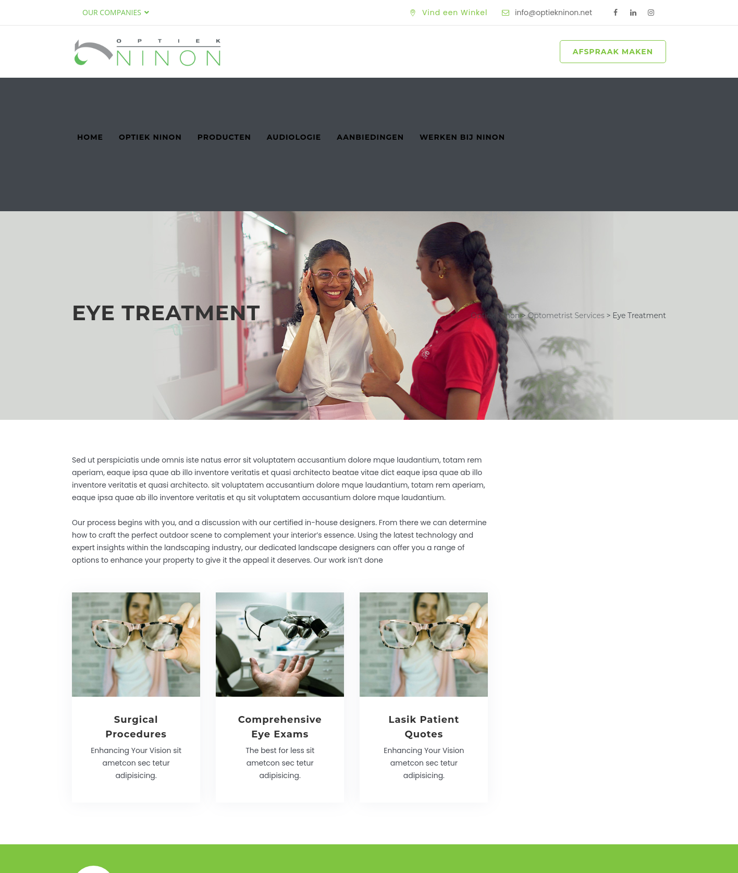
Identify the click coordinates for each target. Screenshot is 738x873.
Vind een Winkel (455, 12)
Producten (224, 93)
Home (90, 93)
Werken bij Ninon (462, 93)
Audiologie (294, 93)
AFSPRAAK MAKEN (613, 51)
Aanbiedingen (370, 93)
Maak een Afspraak (596, 785)
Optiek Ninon (150, 93)
